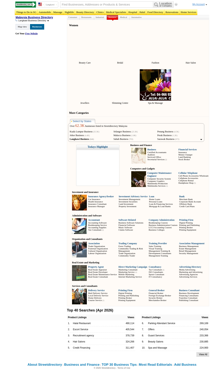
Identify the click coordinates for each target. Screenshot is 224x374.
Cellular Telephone (188, 173)
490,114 (130, 323)
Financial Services (187, 149)
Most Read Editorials (155, 365)
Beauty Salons (155, 341)
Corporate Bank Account (190, 201)
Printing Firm (186, 220)
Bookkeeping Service (97, 225)
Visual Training (155, 248)
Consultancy (155, 267)
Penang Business (165, 131)
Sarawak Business (165, 139)
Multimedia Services (156, 186)
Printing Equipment (187, 230)
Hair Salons (79, 341)
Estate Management (187, 248)
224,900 (204, 347)
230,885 (204, 341)
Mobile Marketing (126, 274)
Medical (123, 17)
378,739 (130, 335)
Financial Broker (156, 293)
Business (112, 17)
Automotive (136, 17)
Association (94, 243)
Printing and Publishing (189, 225)
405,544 (130, 329)
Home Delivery (95, 298)
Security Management (188, 253)
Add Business (185, 365)
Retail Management (187, 251)
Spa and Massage (157, 347)
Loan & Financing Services (161, 204)
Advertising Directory (190, 267)
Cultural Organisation (97, 251)
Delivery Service (96, 290)
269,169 (204, 323)
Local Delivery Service (98, 295)
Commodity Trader (126, 255)
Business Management (189, 246)
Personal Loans (155, 201)
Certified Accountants (156, 152)
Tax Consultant (94, 230)
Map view (22, 26)
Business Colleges (156, 230)
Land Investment (126, 204)
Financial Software (126, 225)
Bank (182, 196)
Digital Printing (186, 223)
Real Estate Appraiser (97, 269)
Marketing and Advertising (190, 272)
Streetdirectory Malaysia (115, 126)
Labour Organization (97, 253)
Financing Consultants (189, 295)
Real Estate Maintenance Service (102, 274)
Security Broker (155, 298)
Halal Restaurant (82, 323)
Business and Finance (82, 365)
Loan (151, 196)
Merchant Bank (186, 199)
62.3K (79, 125)
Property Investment (127, 206)
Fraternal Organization (98, 248)
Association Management (191, 243)
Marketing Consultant (127, 269)
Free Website (31, 33)
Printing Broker (186, 227)
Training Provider (158, 243)
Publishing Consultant (188, 300)
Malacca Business (121, 135)
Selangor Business (122, 131)
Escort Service (80, 329)
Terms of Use (123, 368)
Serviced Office (154, 157)
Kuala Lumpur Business (81, 131)
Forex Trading (124, 246)
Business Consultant (189, 290)
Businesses (37, 26)
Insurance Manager (96, 206)
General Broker (157, 290)
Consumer (72, 17)
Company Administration (161, 220)
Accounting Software (97, 223)
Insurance (182, 152)
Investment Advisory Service (133, 196)
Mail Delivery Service (98, 293)
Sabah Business (120, 139)
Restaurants (86, 17)
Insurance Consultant (97, 204)
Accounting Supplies (97, 227)
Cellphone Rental (186, 180)
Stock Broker (184, 159)
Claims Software (125, 230)
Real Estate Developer (98, 272)
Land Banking (184, 157)
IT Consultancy (155, 277)
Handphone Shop (185, 183)
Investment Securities (128, 201)
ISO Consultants (156, 272)
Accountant (94, 220)
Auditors (151, 154)
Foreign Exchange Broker (160, 295)
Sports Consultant (156, 274)
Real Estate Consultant (98, 277)
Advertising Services (188, 277)
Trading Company (127, 243)
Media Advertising (187, 269)
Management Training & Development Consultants (160, 252)
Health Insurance (95, 201)
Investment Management (129, 199)
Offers (151, 329)
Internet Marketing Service (130, 277)
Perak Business (164, 135)
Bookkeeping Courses (158, 223)
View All (203, 354)
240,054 (204, 329)
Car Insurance (94, 199)
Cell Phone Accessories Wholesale (193, 176)
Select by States (81, 121)
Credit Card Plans (187, 206)
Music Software (125, 227)
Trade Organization (96, 246)
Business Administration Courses (163, 225)
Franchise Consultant (188, 298)
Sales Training (155, 246)
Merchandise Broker (157, 300)
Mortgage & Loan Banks (160, 206)
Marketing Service (126, 272)
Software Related (127, 220)
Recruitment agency (83, 335)
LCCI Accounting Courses (160, 227)
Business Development (189, 293)
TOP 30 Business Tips (119, 365)
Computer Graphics (155, 181)
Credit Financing (81, 347)
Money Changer (185, 154)
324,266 (130, 341)
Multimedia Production (157, 183)
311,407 (130, 347)
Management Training (158, 255)
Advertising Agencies (188, 274)
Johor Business (77, 135)
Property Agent (96, 267)
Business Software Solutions (130, 223)
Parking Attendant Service (161, 323)
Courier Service (95, 300)
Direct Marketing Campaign (132, 267)
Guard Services (156, 335)
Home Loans (154, 199)
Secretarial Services (156, 159)
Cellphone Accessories (188, 178)
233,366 (204, 335)
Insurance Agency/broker (101, 196)
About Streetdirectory (44, 365)
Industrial (100, 17)
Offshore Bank (185, 204)
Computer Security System (159, 179)
